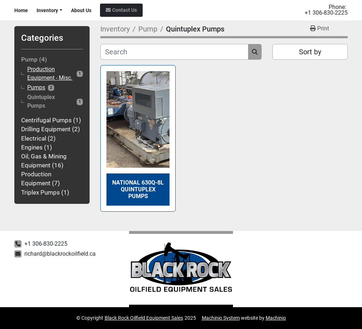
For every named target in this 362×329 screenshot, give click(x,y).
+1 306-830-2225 (326, 13)
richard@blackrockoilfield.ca (60, 253)
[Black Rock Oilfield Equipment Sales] (181, 269)
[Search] (174, 52)
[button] (49, 10)
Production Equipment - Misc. (49, 73)
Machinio (276, 318)
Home (21, 10)
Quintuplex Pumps (41, 101)
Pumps (36, 87)
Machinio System (221, 318)
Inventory (47, 10)
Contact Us (124, 10)
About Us (81, 10)
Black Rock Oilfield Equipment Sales (144, 318)
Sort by (310, 52)
